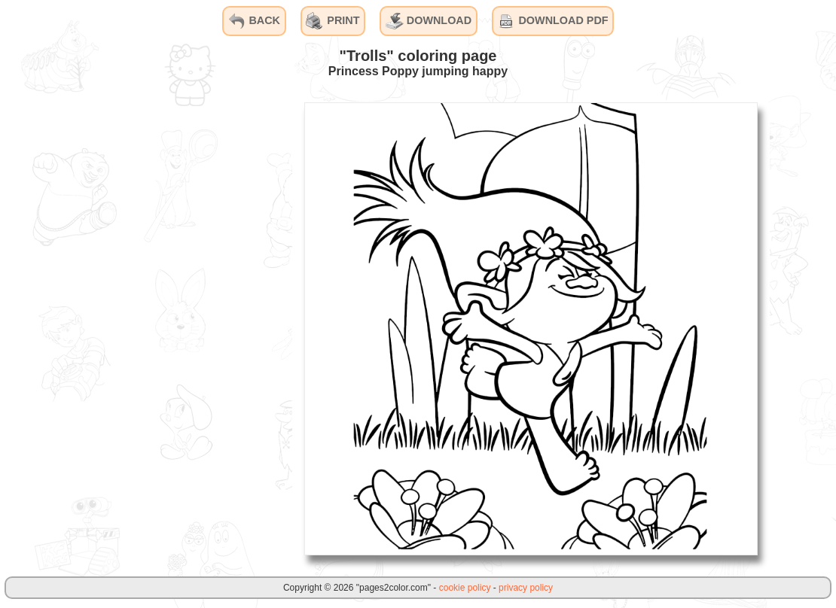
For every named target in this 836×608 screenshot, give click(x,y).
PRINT (332, 21)
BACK (253, 21)
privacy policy (526, 587)
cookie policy (465, 587)
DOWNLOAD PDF (552, 21)
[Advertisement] (179, 328)
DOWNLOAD (428, 21)
